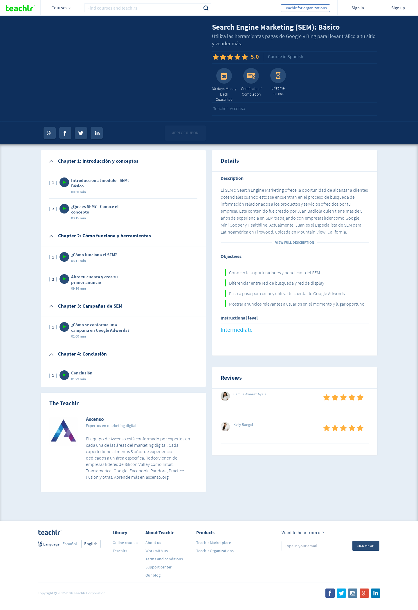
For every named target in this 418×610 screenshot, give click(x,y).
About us (153, 542)
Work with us (156, 550)
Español (69, 543)
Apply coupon (185, 132)
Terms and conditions (164, 558)
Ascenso (95, 419)
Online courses (125, 542)
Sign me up (365, 545)
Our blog (153, 575)
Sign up (398, 7)
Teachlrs (120, 550)
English (91, 543)
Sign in (358, 7)
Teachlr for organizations (305, 7)
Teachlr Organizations (215, 550)
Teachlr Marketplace (213, 542)
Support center (158, 567)
